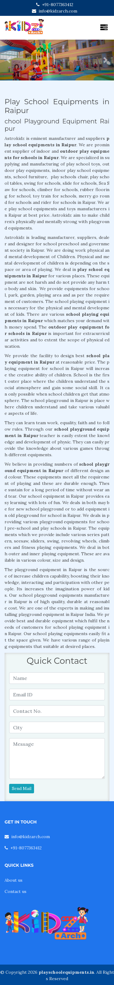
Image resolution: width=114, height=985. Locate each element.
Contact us (15, 891)
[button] (8, 60)
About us (13, 880)
